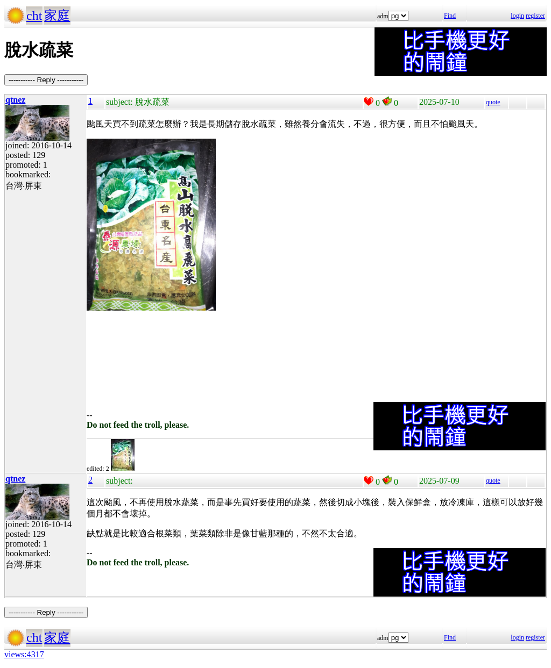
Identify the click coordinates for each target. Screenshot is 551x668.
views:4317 (24, 654)
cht (34, 16)
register (535, 15)
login (517, 15)
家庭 (57, 16)
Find (450, 15)
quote (493, 102)
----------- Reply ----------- (46, 80)
